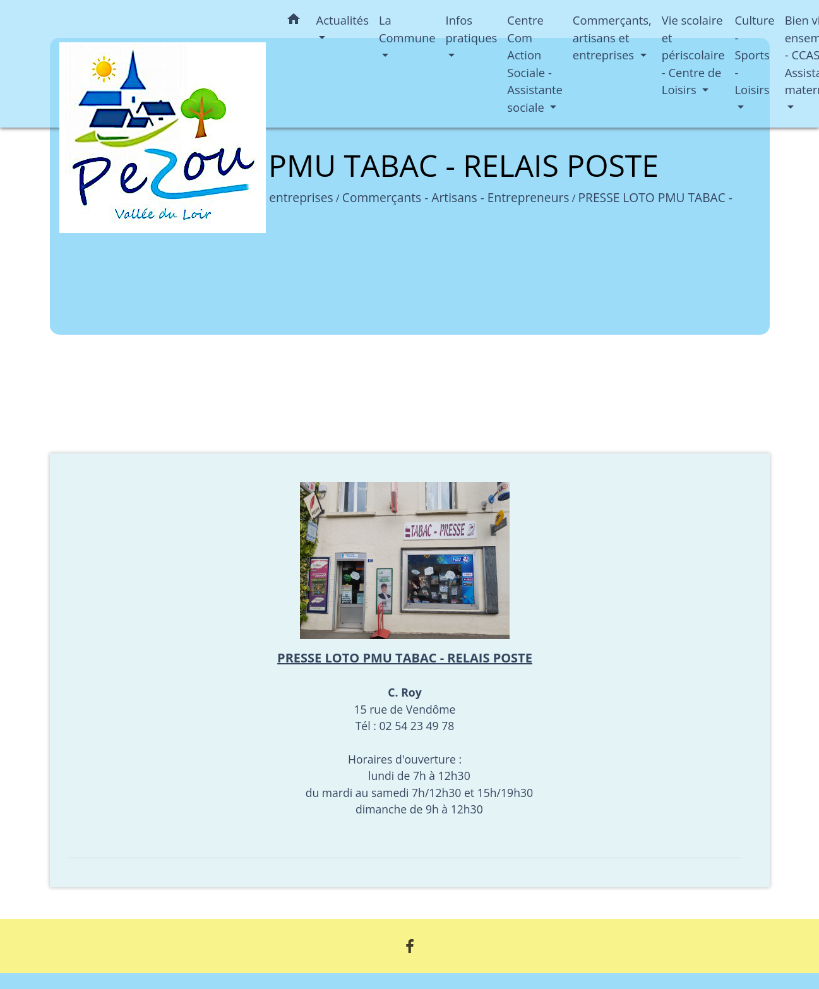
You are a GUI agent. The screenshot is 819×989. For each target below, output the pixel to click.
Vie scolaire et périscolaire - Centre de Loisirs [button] (693, 54)
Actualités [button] (342, 20)
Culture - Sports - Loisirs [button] (755, 54)
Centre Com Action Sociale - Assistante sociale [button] (535, 63)
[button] (293, 21)
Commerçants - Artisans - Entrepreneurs (456, 197)
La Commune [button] (407, 28)
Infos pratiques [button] (472, 28)
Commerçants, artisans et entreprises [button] (612, 37)
